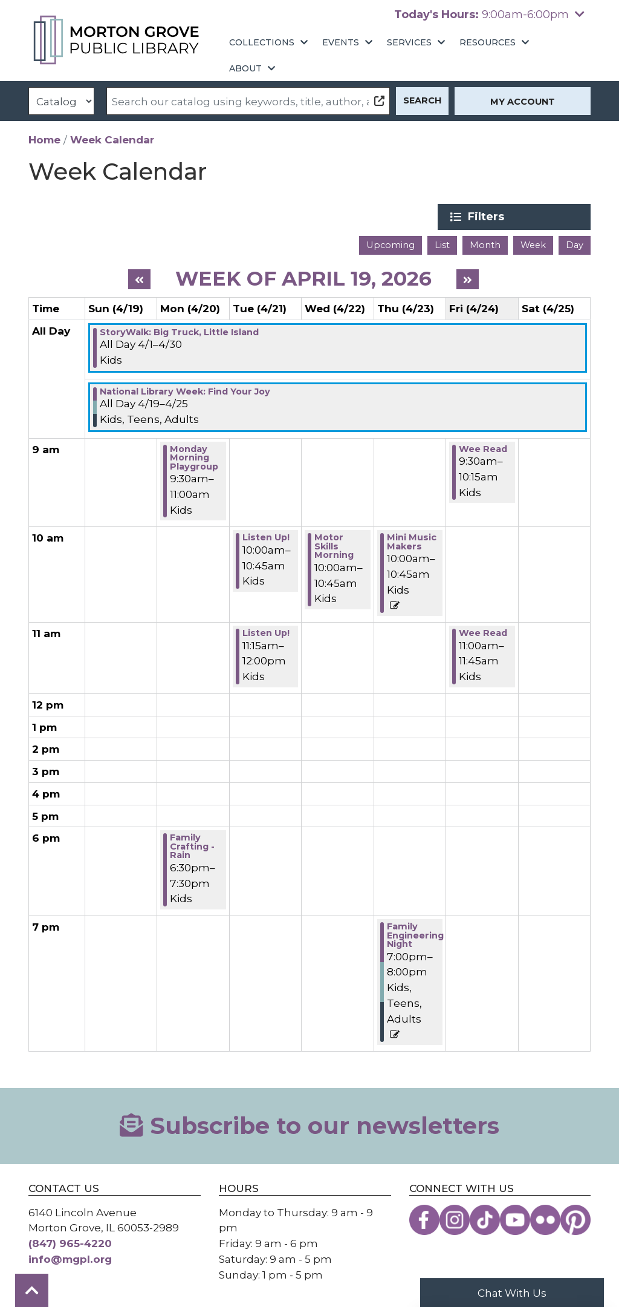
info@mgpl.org (70, 1259)
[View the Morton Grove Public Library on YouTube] (515, 1219)
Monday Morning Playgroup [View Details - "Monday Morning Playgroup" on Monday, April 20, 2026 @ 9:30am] (194, 457)
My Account (522, 101)
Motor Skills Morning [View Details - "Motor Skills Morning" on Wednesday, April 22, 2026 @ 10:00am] (334, 546)
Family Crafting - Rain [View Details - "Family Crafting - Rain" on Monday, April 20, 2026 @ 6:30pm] (192, 846)
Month (485, 245)
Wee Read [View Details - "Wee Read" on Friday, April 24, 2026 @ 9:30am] (483, 448)
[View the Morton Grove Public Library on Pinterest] (575, 1219)
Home (44, 139)
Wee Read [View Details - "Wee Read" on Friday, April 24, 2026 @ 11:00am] (483, 632)
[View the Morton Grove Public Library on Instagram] (454, 1219)
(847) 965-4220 (70, 1243)
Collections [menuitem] (261, 42)
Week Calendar (112, 139)
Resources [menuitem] (487, 42)
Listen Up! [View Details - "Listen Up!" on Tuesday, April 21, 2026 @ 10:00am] (266, 537)
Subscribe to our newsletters (309, 1126)
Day (574, 245)
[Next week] (467, 279)
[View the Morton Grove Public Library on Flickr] (545, 1219)
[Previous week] (139, 279)
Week (533, 245)
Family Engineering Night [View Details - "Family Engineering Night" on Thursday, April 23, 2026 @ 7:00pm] (415, 935)
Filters (501, 216)
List (442, 245)
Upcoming (390, 245)
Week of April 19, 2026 (303, 278)
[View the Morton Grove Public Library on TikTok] (485, 1219)
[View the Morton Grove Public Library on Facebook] (424, 1219)
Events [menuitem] (340, 42)
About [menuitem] (245, 68)
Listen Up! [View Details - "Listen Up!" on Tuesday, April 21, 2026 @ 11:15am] (266, 632)
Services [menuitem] (409, 42)
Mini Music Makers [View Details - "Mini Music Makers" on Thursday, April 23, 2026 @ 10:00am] (411, 542)
